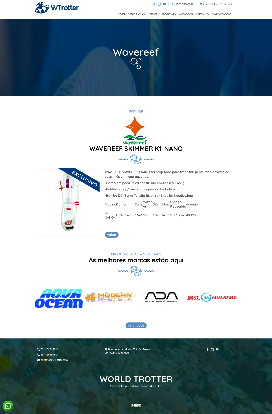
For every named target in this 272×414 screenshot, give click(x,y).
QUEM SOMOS (136, 13)
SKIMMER (136, 111)
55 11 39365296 (182, 4)
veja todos (136, 325)
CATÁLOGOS (186, 13)
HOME (122, 13)
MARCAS (153, 13)
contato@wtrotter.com (216, 4)
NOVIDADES (169, 13)
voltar (111, 235)
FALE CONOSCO (221, 13)
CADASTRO (202, 13)
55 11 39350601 (47, 354)
